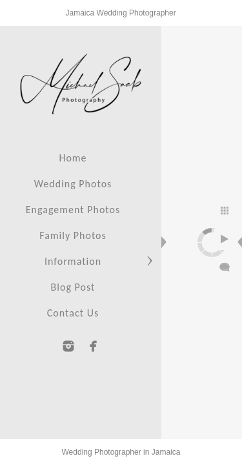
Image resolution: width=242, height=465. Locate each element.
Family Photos (72, 235)
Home (72, 158)
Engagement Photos (73, 209)
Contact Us (73, 313)
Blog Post (73, 287)
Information (73, 261)
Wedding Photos (73, 184)
